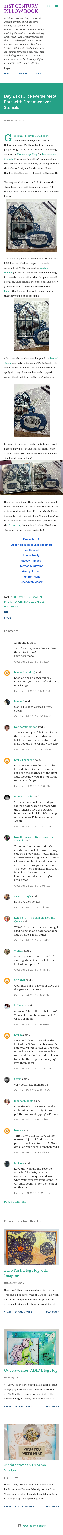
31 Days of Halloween (27, 597)
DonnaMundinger (25, 726)
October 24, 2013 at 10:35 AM (32, 749)
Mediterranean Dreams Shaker (25, 1467)
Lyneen (19, 1130)
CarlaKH (19, 979)
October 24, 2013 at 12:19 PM (32, 826)
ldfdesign (20, 1005)
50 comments (23, 1312)
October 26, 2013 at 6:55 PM (31, 1152)
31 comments (23, 1406)
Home (7, 73)
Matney (19, 1163)
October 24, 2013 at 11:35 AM (32, 786)
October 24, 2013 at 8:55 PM (32, 995)
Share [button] (7, 617)
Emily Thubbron (24, 759)
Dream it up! (16, 525)
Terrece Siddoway (31, 566)
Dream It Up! (31, 539)
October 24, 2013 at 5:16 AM (31, 661)
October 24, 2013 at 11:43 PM (32, 1068)
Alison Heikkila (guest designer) (31, 544)
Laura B (19, 701)
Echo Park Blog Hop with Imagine (26, 1273)
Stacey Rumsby (31, 560)
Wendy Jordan (31, 571)
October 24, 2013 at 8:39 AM (32, 691)
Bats (6, 291)
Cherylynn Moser (32, 582)
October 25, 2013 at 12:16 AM (32, 1090)
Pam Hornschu (31, 576)
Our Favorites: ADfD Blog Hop (31, 1370)
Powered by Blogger (32, 1525)
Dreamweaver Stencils (18, 601)
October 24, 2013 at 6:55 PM (32, 969)
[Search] (49, 6)
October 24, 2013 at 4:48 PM (32, 940)
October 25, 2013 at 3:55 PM (31, 1119)
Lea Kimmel (31, 550)
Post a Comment (15, 1201)
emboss (39, 601)
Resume (23, 73)
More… (39, 73)
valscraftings (22, 896)
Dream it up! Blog (27, 154)
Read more (52, 1312)
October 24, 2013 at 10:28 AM (32, 716)
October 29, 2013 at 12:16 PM (32, 1193)
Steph (18, 1078)
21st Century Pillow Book (21, 9)
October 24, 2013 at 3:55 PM (32, 907)
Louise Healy (31, 555)
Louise (18, 1034)
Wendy (18, 950)
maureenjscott (23, 1100)
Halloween (11, 606)
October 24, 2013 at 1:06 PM (32, 885)
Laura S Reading (24, 672)
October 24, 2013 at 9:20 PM (32, 1024)
